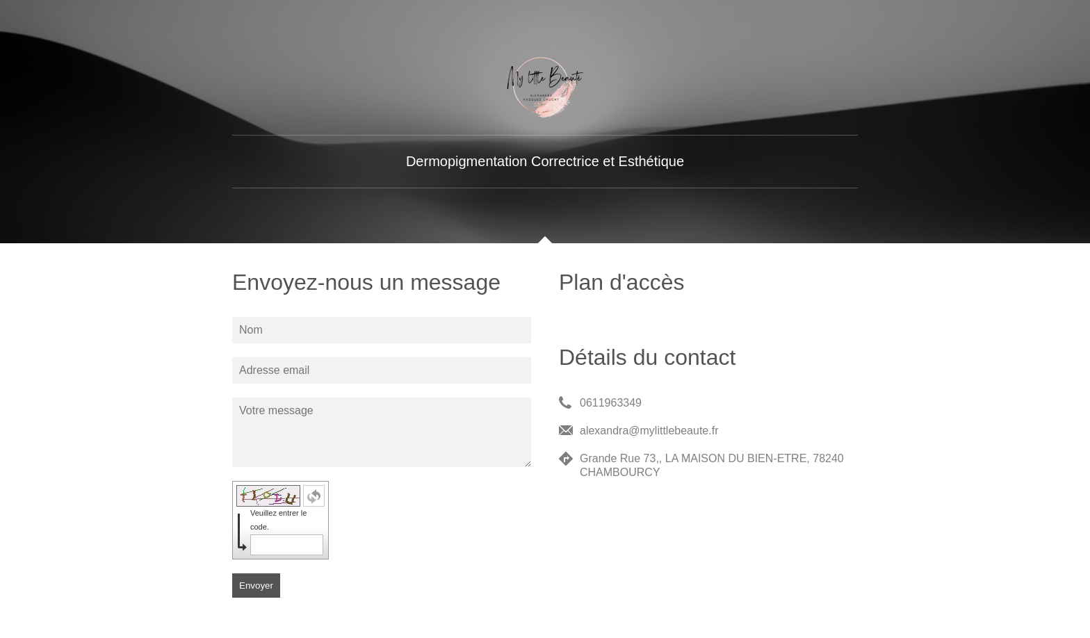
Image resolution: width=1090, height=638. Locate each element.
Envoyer (256, 585)
